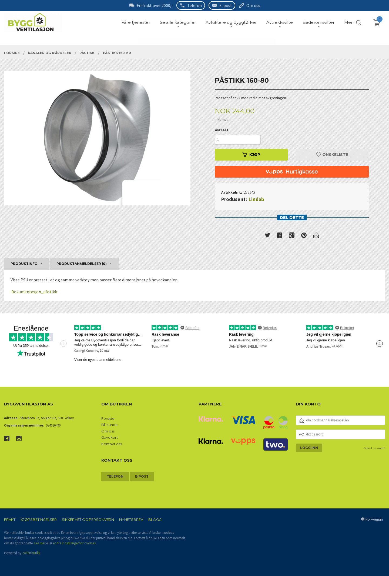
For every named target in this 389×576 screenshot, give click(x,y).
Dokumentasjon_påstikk (34, 291)
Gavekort (109, 437)
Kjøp (251, 154)
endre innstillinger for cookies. (74, 543)
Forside (108, 418)
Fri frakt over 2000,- (155, 5)
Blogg (155, 519)
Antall (222, 130)
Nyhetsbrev (131, 519)
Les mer (39, 543)
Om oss (253, 5)
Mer (348, 22)
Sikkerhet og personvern (88, 519)
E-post (225, 5)
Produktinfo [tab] (24, 264)
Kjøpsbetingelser (39, 519)
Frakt (9, 519)
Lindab (256, 199)
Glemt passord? (374, 448)
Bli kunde (109, 424)
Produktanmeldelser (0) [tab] (81, 264)
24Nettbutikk (31, 553)
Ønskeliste (332, 154)
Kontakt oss (111, 444)
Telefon (194, 5)
